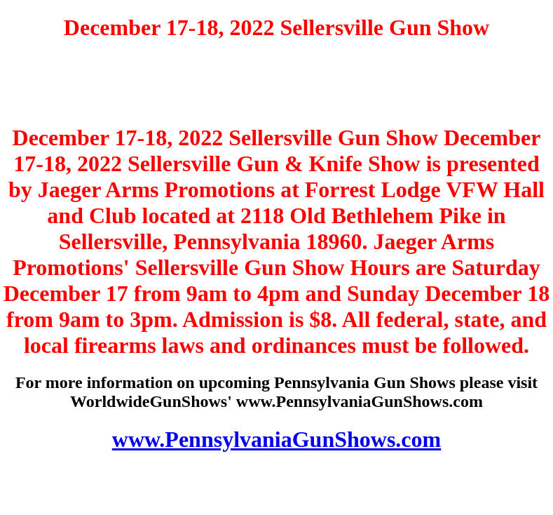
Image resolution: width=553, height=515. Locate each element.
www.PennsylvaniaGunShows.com (276, 439)
